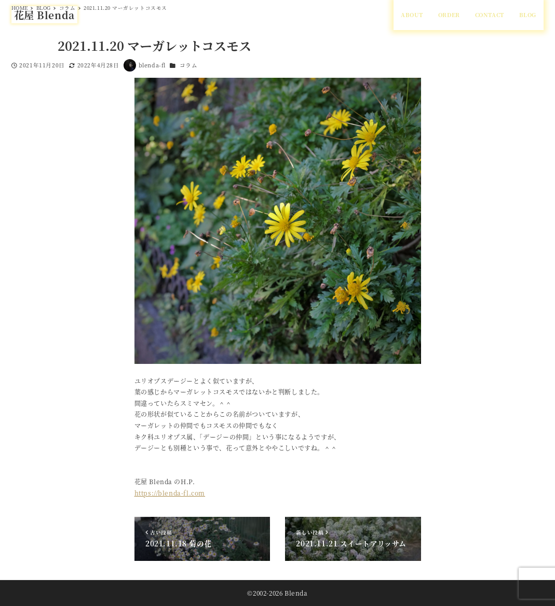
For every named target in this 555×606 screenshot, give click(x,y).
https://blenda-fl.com (170, 492)
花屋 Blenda (44, 15)
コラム (189, 65)
